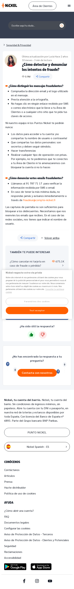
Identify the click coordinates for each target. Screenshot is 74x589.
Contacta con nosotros (37, 372)
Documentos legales (16, 522)
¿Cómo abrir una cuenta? (19, 510)
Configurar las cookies (17, 528)
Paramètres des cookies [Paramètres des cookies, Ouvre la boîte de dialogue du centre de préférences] (37, 301)
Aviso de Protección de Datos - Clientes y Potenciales (36, 540)
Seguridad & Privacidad (18, 45)
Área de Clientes (42, 6)
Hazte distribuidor (15, 487)
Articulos (9, 475)
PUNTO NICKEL (37, 432)
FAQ (6, 516)
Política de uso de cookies (20, 493)
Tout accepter (37, 310)
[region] (37, 294)
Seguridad (10, 546)
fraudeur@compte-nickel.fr (39, 200)
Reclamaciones (13, 552)
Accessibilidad (12, 557)
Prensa (8, 481)
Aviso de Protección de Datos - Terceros (28, 534)
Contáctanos (12, 470)
